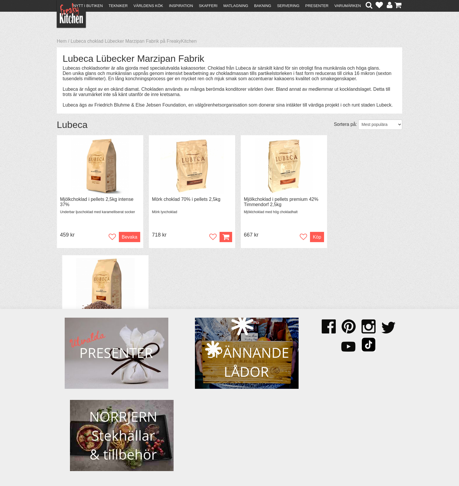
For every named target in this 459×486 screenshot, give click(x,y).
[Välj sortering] (380, 124)
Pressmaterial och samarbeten (240, 417)
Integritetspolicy (76, 432)
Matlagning (235, 6)
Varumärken (347, 6)
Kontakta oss (73, 411)
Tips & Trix (154, 417)
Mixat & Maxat (158, 422)
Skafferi (208, 6)
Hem (62, 41)
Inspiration (181, 6)
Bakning (262, 6)
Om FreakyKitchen (227, 412)
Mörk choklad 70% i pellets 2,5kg (182, 199)
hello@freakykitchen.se (207, 466)
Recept (150, 411)
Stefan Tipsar (157, 427)
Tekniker (118, 6)
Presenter (316, 6)
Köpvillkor (70, 417)
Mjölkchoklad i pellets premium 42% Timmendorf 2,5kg (272, 202)
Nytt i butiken (88, 6)
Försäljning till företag (82, 427)
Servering (288, 6)
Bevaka (125, 237)
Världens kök (148, 6)
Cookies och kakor (227, 422)
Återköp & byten (76, 422)
